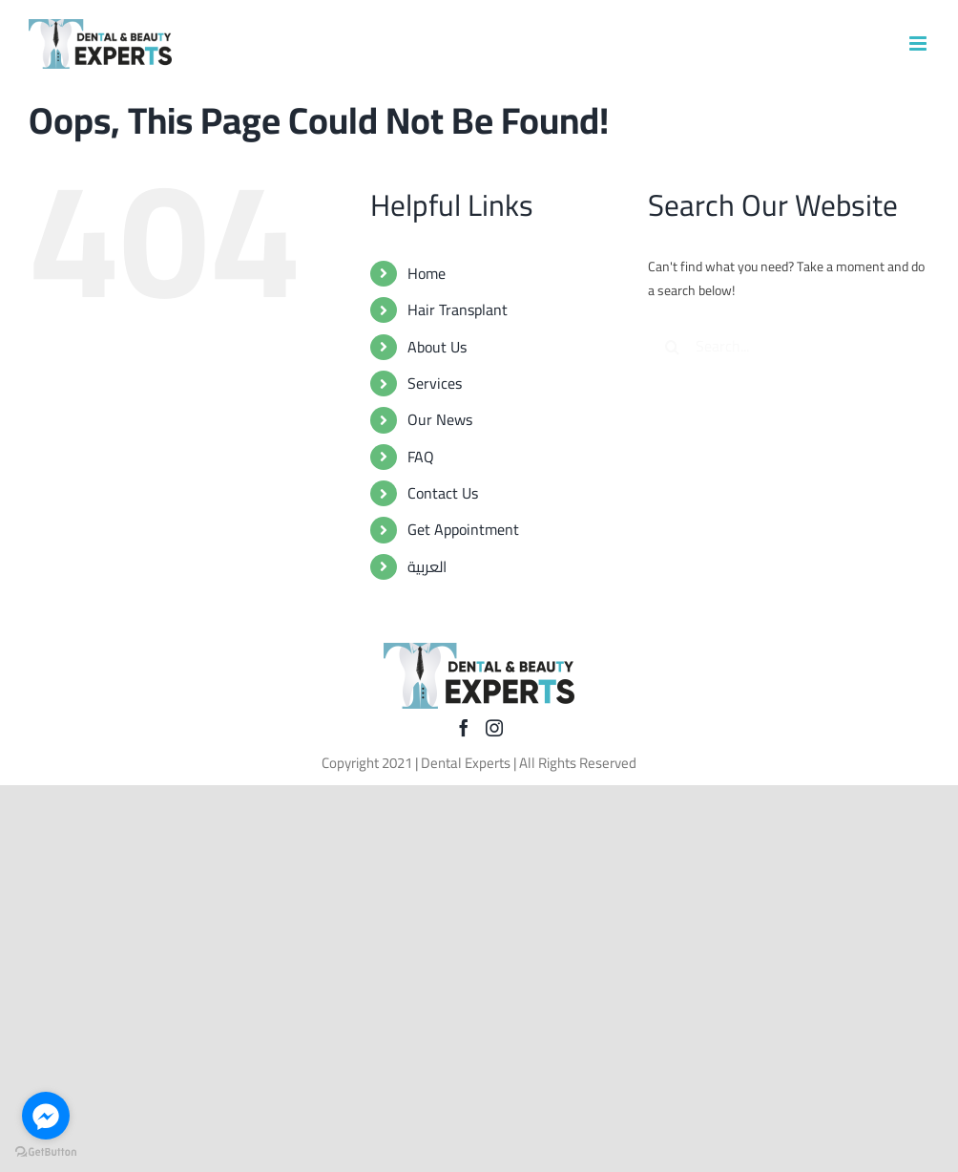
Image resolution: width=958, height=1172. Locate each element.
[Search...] (788, 347)
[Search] (672, 347)
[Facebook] (463, 727)
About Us (437, 346)
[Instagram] (494, 727)
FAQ (420, 456)
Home (426, 273)
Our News (439, 419)
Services (434, 383)
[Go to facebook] (46, 1116)
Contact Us (442, 493)
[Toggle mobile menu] (919, 43)
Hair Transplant (457, 309)
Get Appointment (463, 529)
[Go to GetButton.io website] (45, 1152)
